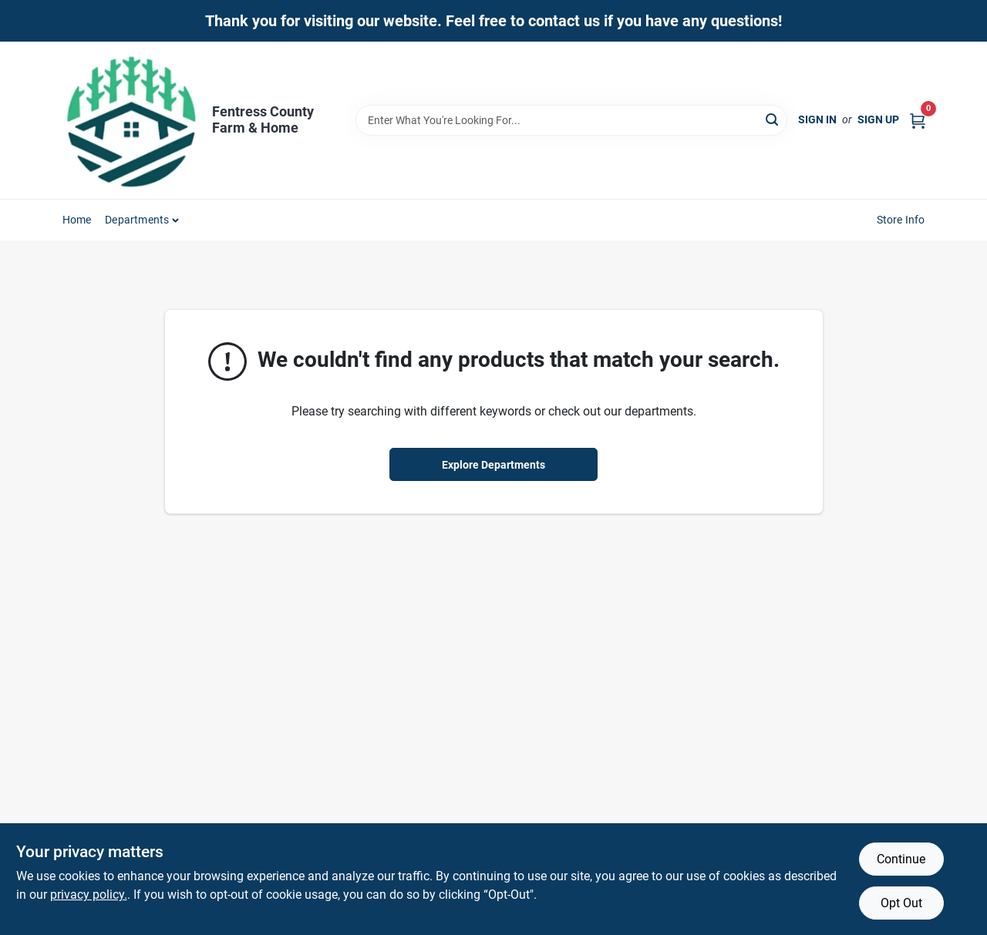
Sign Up (878, 119)
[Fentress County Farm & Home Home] (131, 120)
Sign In (817, 119)
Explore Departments (493, 465)
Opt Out (901, 903)
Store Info (901, 220)
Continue (901, 859)
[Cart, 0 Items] (917, 120)
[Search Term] (571, 120)
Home (77, 220)
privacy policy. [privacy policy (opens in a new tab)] (88, 894)
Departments (137, 220)
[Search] (773, 119)
